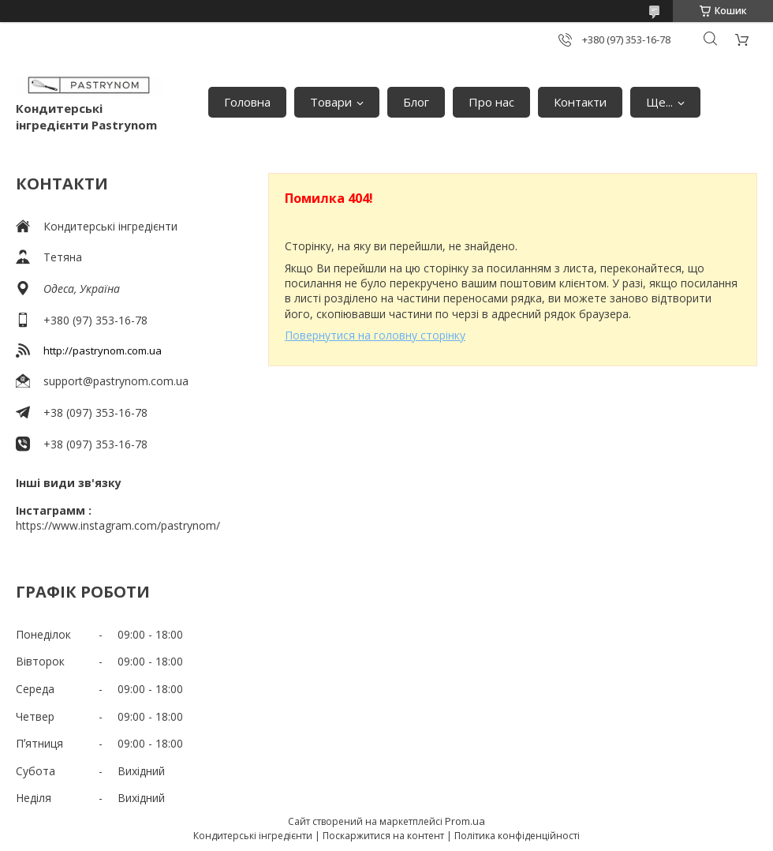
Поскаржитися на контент (383, 835)
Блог (416, 102)
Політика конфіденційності (517, 835)
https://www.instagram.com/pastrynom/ (118, 525)
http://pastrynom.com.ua (102, 350)
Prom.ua (465, 821)
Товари (331, 102)
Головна (247, 102)
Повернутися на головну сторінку (375, 335)
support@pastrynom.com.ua (116, 380)
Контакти (580, 102)
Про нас (491, 102)
